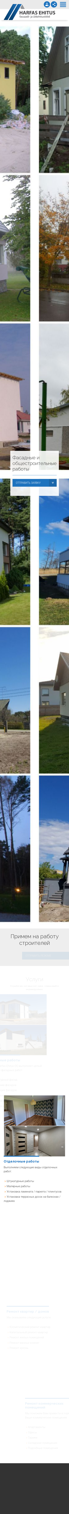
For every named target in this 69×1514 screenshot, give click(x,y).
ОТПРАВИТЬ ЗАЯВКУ (28, 482)
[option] (34, 474)
